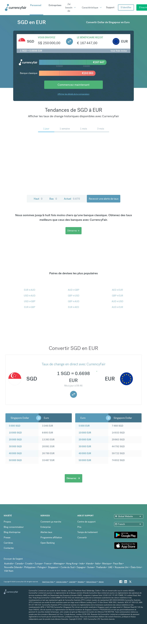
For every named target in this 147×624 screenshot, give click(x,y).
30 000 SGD (15, 446)
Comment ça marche (50, 521)
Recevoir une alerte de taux (103, 198)
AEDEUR (117, 289)
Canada (19, 563)
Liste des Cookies (61, 582)
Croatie (28, 563)
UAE (110, 567)
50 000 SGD (15, 460)
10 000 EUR (85, 432)
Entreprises (55, 5)
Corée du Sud (67, 567)
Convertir (82, 537)
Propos (7, 521)
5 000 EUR (84, 425)
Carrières (8, 542)
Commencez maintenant (73, 85)
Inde (81, 563)
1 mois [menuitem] (83, 128)
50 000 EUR (85, 460)
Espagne (81, 567)
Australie (8, 563)
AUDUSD (117, 301)
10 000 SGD (15, 432)
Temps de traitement (87, 532)
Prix (79, 527)
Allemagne (58, 563)
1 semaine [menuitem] (65, 128)
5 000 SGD (14, 425)
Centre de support (86, 521)
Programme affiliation (51, 537)
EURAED (73, 307)
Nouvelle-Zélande (13, 567)
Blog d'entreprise (12, 532)
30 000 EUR (85, 446)
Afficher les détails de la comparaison (73, 94)
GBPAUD (73, 301)
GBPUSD (73, 295)
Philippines (29, 567)
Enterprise (45, 527)
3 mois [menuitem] (100, 128)
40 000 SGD (15, 453)
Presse (7, 537)
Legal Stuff (72, 582)
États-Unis (136, 567)
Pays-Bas (117, 563)
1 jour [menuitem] (46, 128)
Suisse (90, 567)
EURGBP (29, 307)
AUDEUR (117, 307)
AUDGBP (73, 289)
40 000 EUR (85, 453)
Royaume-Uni (121, 567)
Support (110, 7)
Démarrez (73, 230)
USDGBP (29, 301)
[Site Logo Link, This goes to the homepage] (16, 7)
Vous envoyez (46, 37)
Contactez (9, 548)
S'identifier (126, 7)
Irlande (89, 563)
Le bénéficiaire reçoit (90, 37)
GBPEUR (117, 295)
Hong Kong (71, 563)
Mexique (106, 563)
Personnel (35, 5)
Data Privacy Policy (48, 582)
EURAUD (29, 289)
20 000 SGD (15, 439)
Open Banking (47, 542)
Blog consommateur (14, 527)
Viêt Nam (8, 570)
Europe (38, 563)
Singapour (53, 567)
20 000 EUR (85, 439)
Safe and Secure (91, 582)
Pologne (41, 567)
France (47, 563)
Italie (97, 563)
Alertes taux (46, 532)
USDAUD (29, 295)
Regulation (81, 582)
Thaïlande (101, 567)
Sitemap (101, 582)
